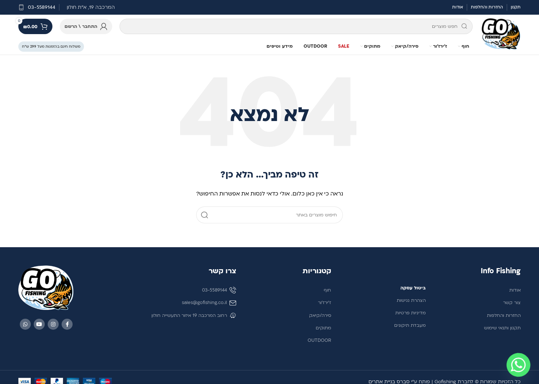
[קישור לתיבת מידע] (36, 7)
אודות (515, 290)
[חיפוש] (296, 26)
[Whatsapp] (518, 365)
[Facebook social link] (67, 324)
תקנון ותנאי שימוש (502, 328)
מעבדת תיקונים (410, 325)
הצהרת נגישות (411, 300)
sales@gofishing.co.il (209, 303)
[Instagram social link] (53, 324)
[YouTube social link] (39, 324)
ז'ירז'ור (324, 303)
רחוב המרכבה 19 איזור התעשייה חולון (193, 315)
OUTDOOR (319, 340)
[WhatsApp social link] (25, 324)
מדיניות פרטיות (410, 313)
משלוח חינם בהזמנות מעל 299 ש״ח (51, 46)
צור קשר (512, 303)
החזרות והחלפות (504, 315)
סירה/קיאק (320, 315)
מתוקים (323, 328)
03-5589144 (219, 290)
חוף (327, 290)
